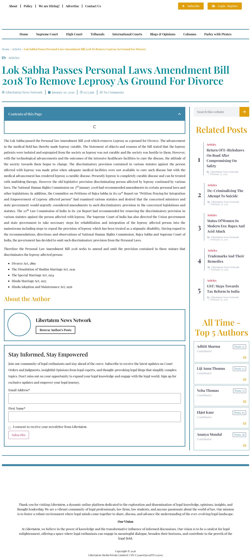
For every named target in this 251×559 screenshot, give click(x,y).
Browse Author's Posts (55, 330)
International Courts (127, 34)
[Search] (244, 112)
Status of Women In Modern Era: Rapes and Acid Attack (226, 226)
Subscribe (19, 435)
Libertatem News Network (224, 172)
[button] (179, 114)
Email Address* (19, 390)
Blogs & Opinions (162, 34)
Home (24, 34)
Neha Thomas (208, 390)
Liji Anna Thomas (211, 368)
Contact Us (93, 6)
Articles (16, 49)
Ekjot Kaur (205, 412)
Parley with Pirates (217, 34)
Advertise (72, 6)
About (13, 6)
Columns (189, 34)
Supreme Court (47, 34)
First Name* (16, 408)
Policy (28, 6)
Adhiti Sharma (208, 346)
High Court (74, 34)
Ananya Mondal (209, 434)
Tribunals (97, 34)
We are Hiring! (49, 6)
